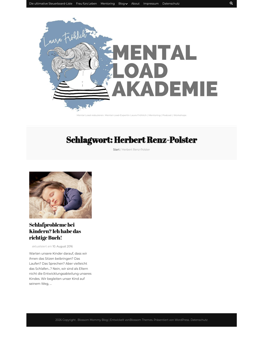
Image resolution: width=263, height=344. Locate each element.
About (135, 3)
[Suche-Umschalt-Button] (231, 3)
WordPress (182, 320)
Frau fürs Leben (86, 3)
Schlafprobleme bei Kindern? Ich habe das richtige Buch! (55, 231)
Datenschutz (171, 3)
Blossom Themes (141, 320)
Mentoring (108, 3)
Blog (121, 3)
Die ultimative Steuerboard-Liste (50, 3)
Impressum (151, 3)
